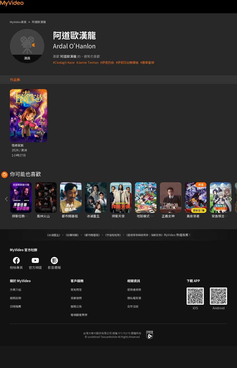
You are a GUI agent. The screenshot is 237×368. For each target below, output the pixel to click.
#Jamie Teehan (88, 62)
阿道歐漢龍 (43, 22)
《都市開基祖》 (89, 254)
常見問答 (77, 309)
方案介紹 (16, 309)
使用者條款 (138, 309)
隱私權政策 (138, 318)
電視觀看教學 (80, 336)
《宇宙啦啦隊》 (113, 254)
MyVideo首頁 (19, 22)
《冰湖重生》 (46, 254)
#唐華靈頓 (151, 62)
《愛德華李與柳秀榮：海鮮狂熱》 (150, 254)
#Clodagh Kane (64, 62)
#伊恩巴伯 (109, 62)
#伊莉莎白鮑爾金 (130, 62)
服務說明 (16, 318)
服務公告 (77, 327)
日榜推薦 (16, 327)
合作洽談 (136, 327)
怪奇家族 (18, 145)
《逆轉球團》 (67, 254)
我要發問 (77, 318)
